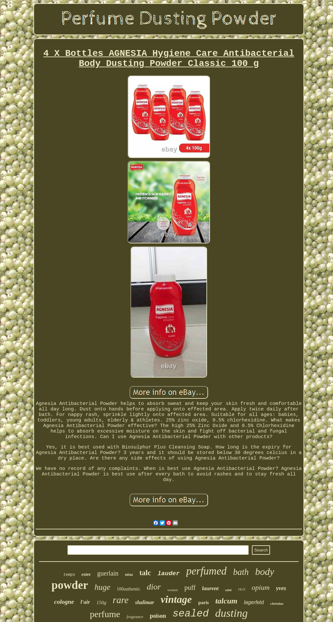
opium (261, 587)
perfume (105, 614)
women (172, 590)
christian (276, 603)
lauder (168, 573)
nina (129, 574)
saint (228, 590)
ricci (241, 589)
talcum (226, 601)
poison (158, 616)
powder (69, 585)
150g (101, 602)
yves (281, 588)
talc (145, 573)
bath (241, 572)
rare (121, 600)
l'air (85, 602)
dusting (231, 613)
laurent (210, 588)
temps (69, 575)
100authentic (128, 589)
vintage (176, 599)
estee (86, 574)
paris (203, 602)
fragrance (135, 616)
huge (102, 587)
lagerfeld (254, 602)
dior (154, 586)
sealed (190, 613)
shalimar (144, 602)
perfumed (206, 571)
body (264, 571)
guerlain (107, 573)
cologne (64, 601)
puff (190, 587)
